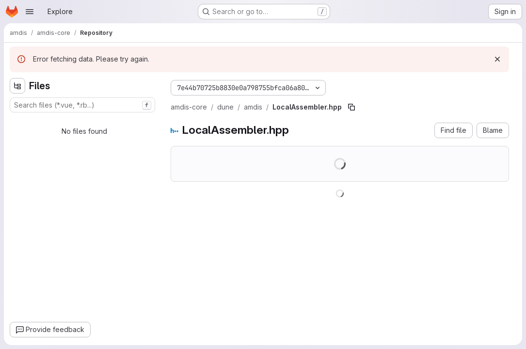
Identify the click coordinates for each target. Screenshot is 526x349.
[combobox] (82, 104)
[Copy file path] (351, 107)
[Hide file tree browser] (17, 86)
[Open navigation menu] (29, 11)
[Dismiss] (497, 59)
